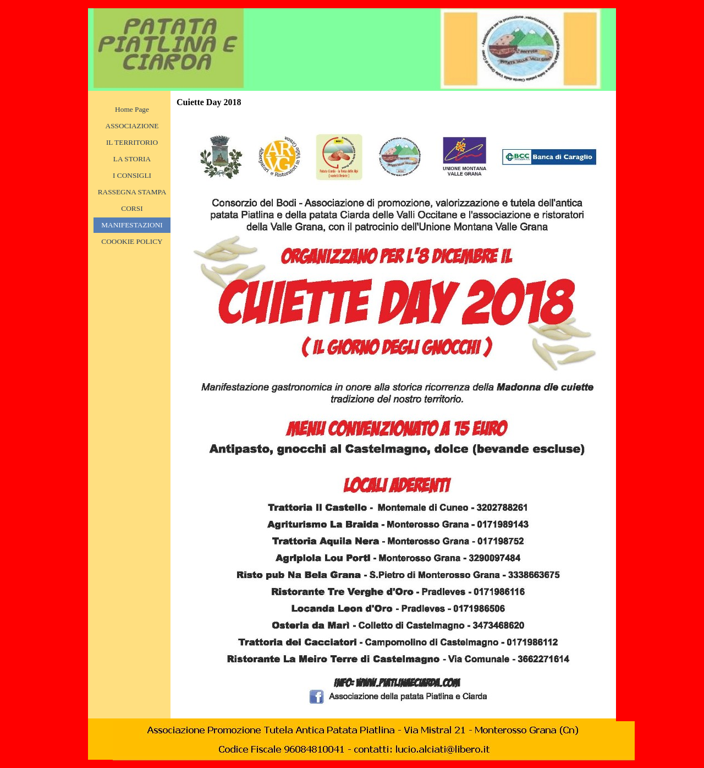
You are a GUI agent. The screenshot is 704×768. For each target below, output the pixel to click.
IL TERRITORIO (132, 142)
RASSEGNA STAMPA (132, 192)
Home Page (132, 109)
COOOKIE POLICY (131, 241)
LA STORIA (132, 159)
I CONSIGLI (132, 175)
